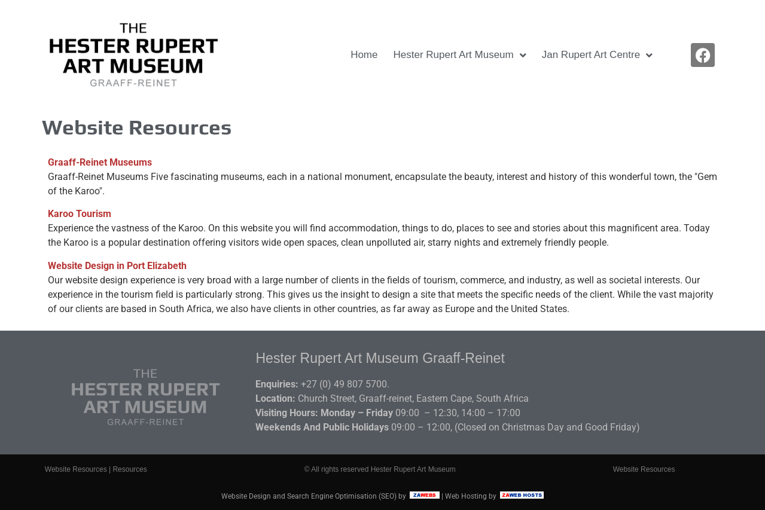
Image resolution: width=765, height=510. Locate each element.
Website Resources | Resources (96, 469)
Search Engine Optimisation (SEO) (342, 496)
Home (364, 54)
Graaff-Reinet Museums (100, 162)
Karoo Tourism (79, 213)
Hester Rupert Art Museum (459, 55)
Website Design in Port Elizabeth (117, 265)
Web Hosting (466, 496)
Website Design (246, 496)
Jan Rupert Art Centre (597, 55)
